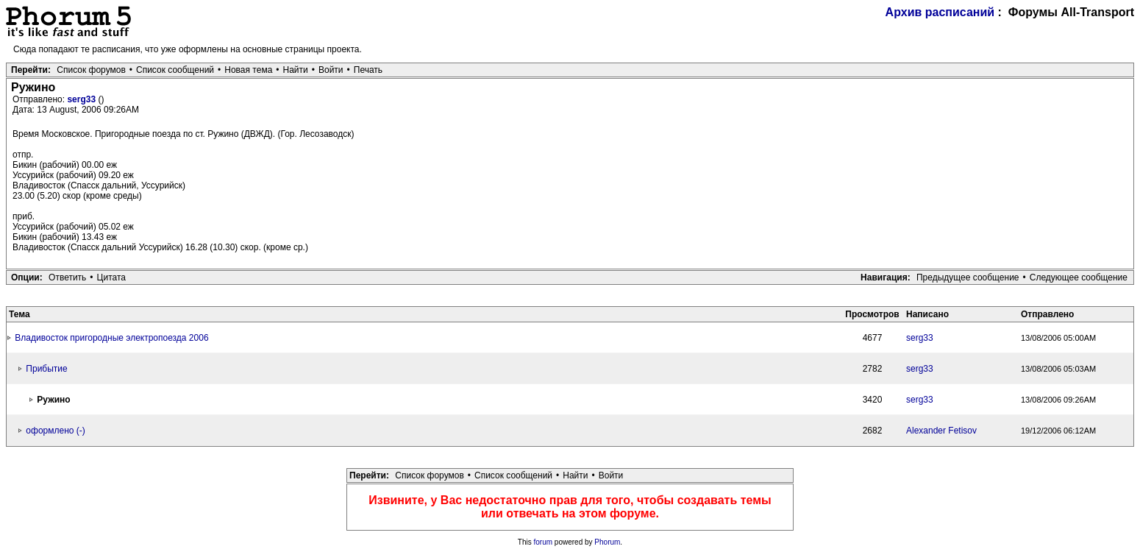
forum (543, 542)
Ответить (67, 277)
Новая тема (248, 70)
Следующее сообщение (1078, 277)
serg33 (82, 99)
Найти (295, 70)
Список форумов (91, 70)
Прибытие (46, 369)
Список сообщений (175, 70)
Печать (368, 70)
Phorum (607, 542)
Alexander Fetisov (941, 430)
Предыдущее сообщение (967, 277)
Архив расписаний (940, 12)
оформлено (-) (55, 430)
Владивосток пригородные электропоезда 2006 (111, 338)
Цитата (111, 277)
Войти (330, 70)
